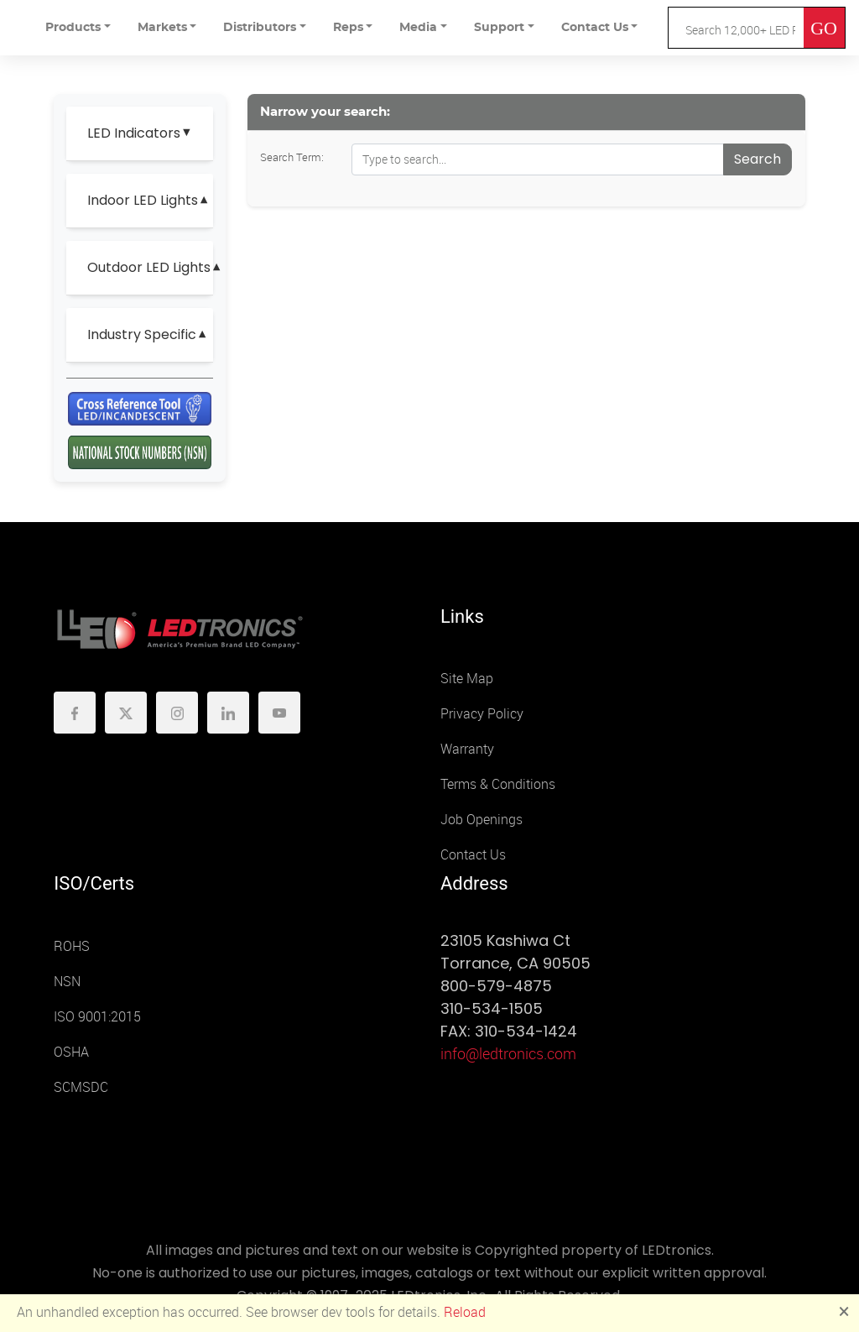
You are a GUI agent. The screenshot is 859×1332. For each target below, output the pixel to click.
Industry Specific (141, 334)
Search (757, 159)
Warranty (467, 749)
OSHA (71, 1052)
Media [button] (418, 28)
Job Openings (481, 820)
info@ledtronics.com (508, 1054)
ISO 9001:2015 (97, 1017)
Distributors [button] (259, 28)
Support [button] (499, 28)
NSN (67, 982)
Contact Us (473, 855)
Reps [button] (348, 28)
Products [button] (73, 28)
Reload (465, 1312)
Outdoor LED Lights (143, 267)
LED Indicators (133, 133)
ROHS (72, 946)
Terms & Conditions (497, 784)
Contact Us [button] (594, 28)
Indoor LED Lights (142, 200)
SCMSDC (81, 1087)
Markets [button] (162, 28)
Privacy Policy (481, 714)
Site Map (466, 679)
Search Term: (292, 157)
